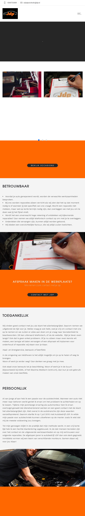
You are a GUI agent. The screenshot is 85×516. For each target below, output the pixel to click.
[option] (22, 99)
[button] (38, 140)
